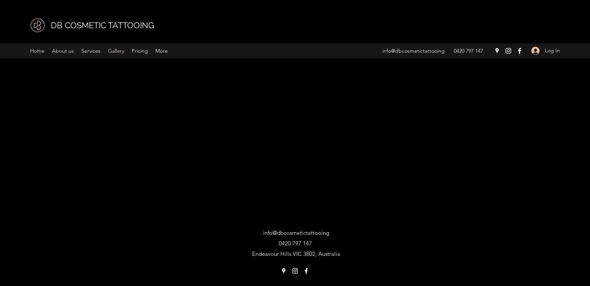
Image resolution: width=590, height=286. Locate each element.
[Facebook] (519, 51)
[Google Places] (497, 51)
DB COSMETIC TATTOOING (102, 25)
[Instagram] (508, 51)
